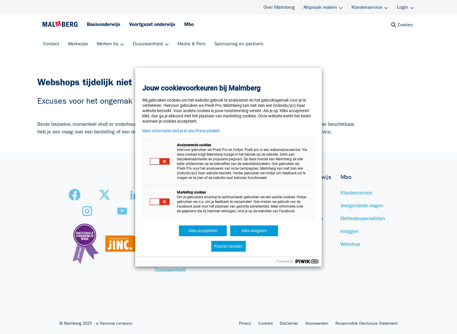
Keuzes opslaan (228, 246)
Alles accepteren (203, 230)
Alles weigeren (254, 230)
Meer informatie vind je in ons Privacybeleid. (181, 130)
